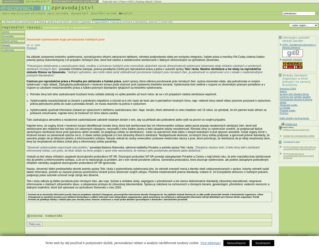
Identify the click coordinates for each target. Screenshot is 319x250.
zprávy (5, 31)
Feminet (31, 48)
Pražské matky (288, 110)
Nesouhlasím (236, 243)
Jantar (283, 102)
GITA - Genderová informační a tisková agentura (299, 46)
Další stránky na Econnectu (294, 118)
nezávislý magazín (292, 59)
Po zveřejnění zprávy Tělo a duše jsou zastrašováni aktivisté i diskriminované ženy (299, 148)
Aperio (283, 91)
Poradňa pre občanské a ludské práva (296, 129)
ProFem (284, 113)
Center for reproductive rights (298, 136)
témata (5, 45)
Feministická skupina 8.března (296, 99)
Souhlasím (263, 243)
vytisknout (289, 124)
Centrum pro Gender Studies (295, 96)
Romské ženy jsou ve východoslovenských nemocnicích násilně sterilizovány (298, 156)
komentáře (7, 36)
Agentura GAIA (288, 88)
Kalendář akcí (110, 1)
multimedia (7, 50)
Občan (157, 1)
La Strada (285, 107)
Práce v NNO (126, 1)
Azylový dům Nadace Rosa (294, 94)
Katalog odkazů (144, 1)
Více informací (210, 243)
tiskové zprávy (9, 41)
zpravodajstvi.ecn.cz (56, 27)
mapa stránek (302, 235)
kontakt (283, 235)
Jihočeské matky (289, 105)
